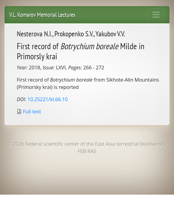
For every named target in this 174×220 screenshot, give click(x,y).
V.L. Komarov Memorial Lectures (42, 15)
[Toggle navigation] (156, 15)
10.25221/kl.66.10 (48, 99)
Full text (32, 111)
